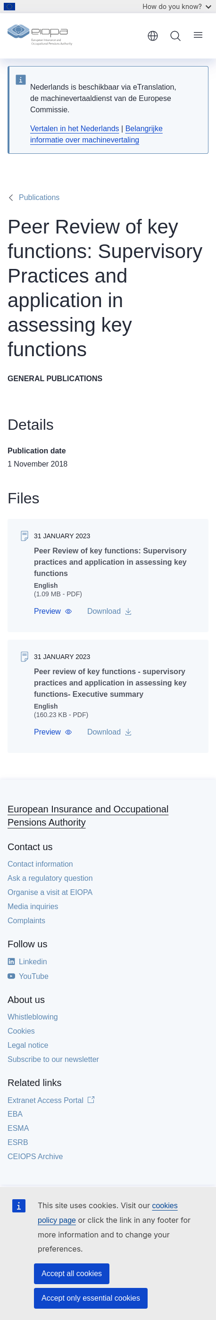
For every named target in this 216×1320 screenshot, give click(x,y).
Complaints (26, 921)
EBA (15, 1114)
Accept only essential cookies (91, 1298)
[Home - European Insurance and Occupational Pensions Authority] (74, 36)
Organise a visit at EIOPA (50, 892)
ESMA (18, 1128)
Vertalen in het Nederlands (74, 129)
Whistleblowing (33, 1017)
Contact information (40, 864)
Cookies (21, 1031)
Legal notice (28, 1045)
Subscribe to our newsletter (53, 1059)
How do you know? (176, 6)
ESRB (18, 1142)
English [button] (152, 36)
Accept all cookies (72, 1274)
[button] (53, 611)
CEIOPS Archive (35, 1157)
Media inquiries (33, 906)
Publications (39, 197)
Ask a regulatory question (50, 878)
